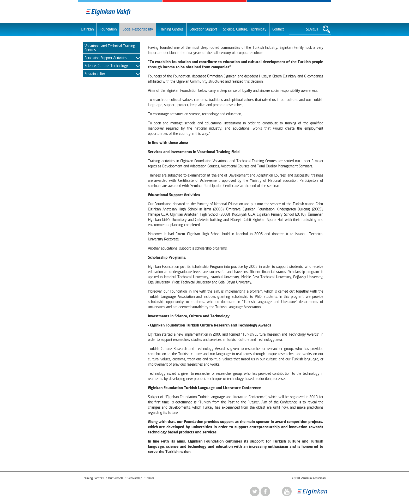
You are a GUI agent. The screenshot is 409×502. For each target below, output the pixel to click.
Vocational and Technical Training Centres (110, 48)
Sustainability (95, 73)
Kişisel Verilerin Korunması (309, 478)
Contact (278, 29)
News (150, 478)
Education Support (203, 29)
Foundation (108, 29)
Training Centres (171, 29)
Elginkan (87, 29)
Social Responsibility (138, 29)
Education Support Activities (106, 58)
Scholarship (135, 478)
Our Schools (115, 478)
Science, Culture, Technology (244, 29)
